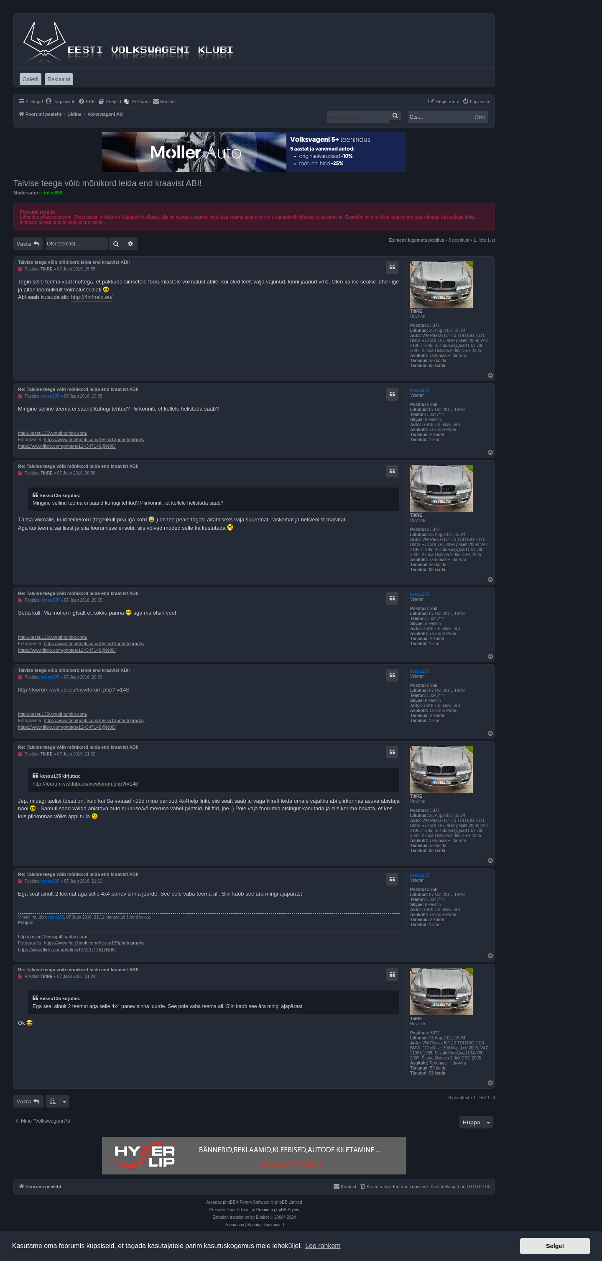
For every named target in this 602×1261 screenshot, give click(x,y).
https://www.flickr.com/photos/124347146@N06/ (67, 446)
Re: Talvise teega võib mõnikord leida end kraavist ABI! (78, 389)
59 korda (438, 360)
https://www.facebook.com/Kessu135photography (94, 439)
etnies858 (51, 192)
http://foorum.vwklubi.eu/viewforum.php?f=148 (73, 690)
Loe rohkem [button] (323, 1245)
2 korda (437, 434)
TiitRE (416, 311)
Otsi (479, 117)
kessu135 (419, 390)
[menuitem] (60, 102)
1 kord (435, 439)
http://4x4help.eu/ (91, 297)
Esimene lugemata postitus (416, 239)
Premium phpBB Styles (277, 1209)
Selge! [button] (555, 1246)
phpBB (229, 1202)
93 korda (437, 365)
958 (433, 404)
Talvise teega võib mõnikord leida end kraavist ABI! (107, 183)
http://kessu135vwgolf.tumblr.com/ (52, 433)
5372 (434, 325)
